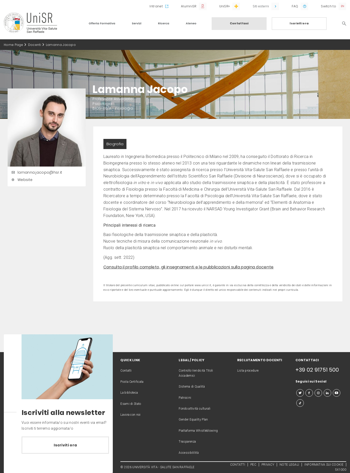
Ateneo (191, 23)
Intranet (156, 6)
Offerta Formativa (102, 23)
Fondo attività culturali (194, 408)
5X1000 (340, 469)
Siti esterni (261, 6)
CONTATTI (237, 464)
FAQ (295, 6)
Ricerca (163, 23)
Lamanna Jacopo (61, 45)
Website (21, 179)
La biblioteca (129, 392)
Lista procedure (248, 370)
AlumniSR (188, 6)
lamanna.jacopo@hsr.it (36, 172)
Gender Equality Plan (193, 419)
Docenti (34, 45)
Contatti (126, 370)
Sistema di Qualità (192, 386)
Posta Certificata (131, 382)
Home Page (13, 45)
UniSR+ (224, 6)
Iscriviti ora (299, 23)
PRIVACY (268, 464)
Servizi (136, 23)
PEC (253, 464)
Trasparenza (187, 441)
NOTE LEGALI (289, 464)
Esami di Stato (130, 404)
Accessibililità (189, 452)
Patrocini (185, 397)
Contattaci (239, 23)
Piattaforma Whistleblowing (198, 430)
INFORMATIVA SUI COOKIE (323, 464)
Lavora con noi (130, 414)
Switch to (328, 6)
